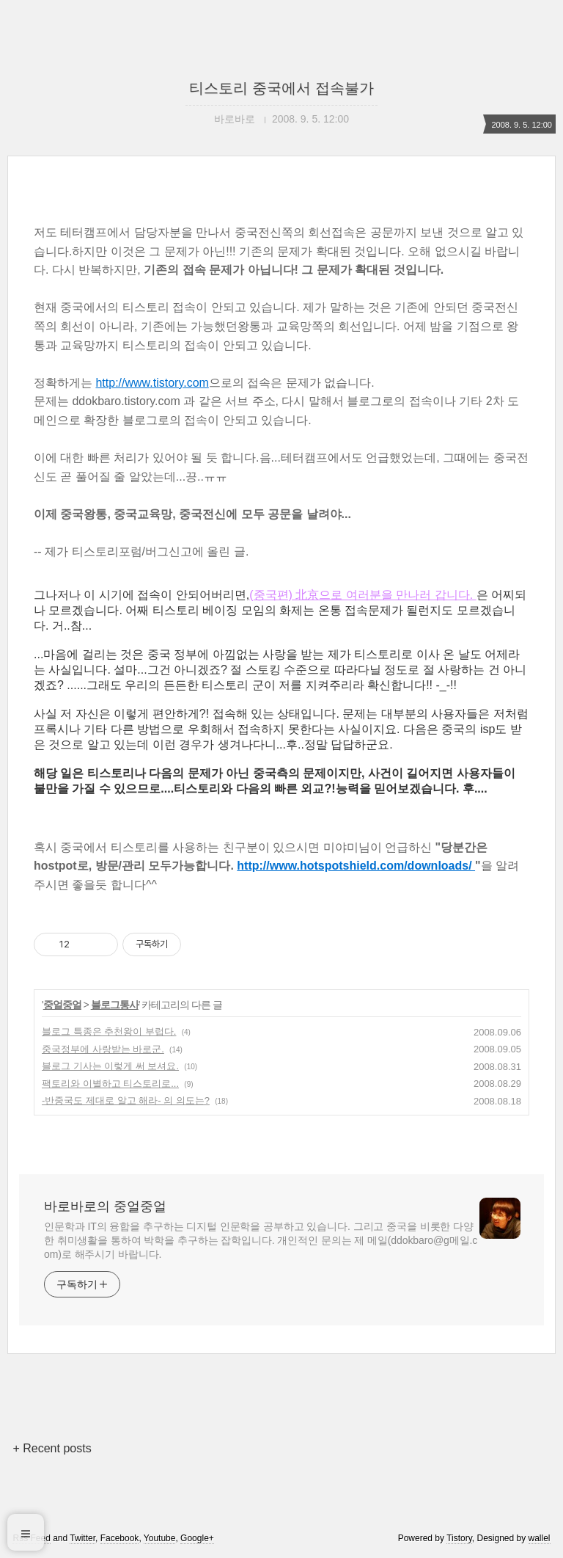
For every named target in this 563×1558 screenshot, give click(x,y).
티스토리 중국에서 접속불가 (281, 88)
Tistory (459, 1538)
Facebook (119, 1538)
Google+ (197, 1538)
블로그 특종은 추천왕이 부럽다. (109, 1031)
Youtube (160, 1538)
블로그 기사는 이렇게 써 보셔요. (110, 1065)
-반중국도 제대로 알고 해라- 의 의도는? (126, 1100)
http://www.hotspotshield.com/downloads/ (356, 865)
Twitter (82, 1538)
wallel (540, 1538)
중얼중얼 (62, 1005)
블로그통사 (115, 1005)
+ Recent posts (51, 1448)
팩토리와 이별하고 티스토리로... (110, 1083)
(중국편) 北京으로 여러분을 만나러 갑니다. (362, 595)
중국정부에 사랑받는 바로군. (103, 1049)
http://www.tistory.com (151, 382)
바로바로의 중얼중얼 (105, 1206)
